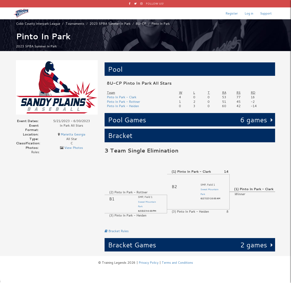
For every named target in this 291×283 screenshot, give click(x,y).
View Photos (73, 147)
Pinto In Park (160, 23)
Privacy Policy (148, 262)
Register (232, 13)
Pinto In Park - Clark (121, 97)
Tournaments (74, 23)
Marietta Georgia (73, 134)
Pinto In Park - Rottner (123, 101)
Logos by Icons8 (146, 269)
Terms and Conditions (177, 262)
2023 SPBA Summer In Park (110, 23)
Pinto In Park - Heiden (123, 106)
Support (266, 13)
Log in (249, 13)
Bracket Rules (117, 231)
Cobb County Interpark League (38, 23)
